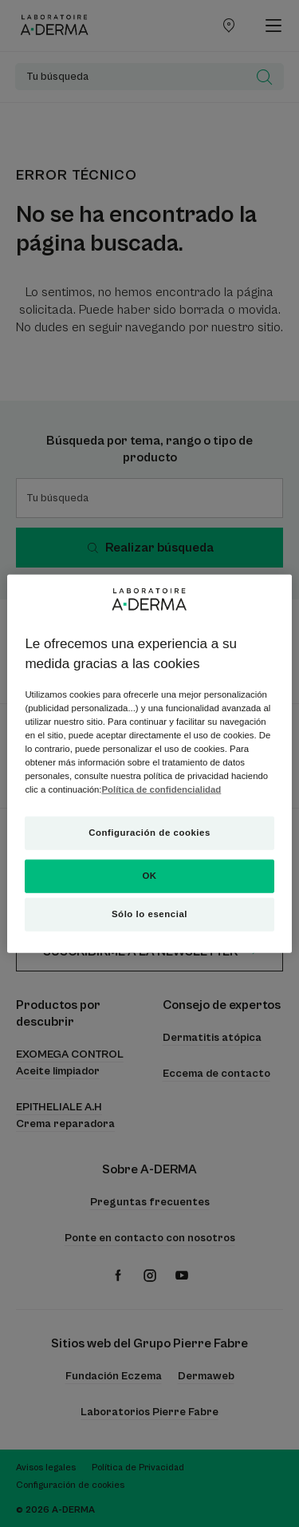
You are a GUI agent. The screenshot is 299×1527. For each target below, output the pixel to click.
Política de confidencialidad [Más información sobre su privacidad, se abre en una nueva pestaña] (162, 789)
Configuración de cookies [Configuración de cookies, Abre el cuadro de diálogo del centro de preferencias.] (149, 832)
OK (149, 875)
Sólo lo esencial (149, 914)
